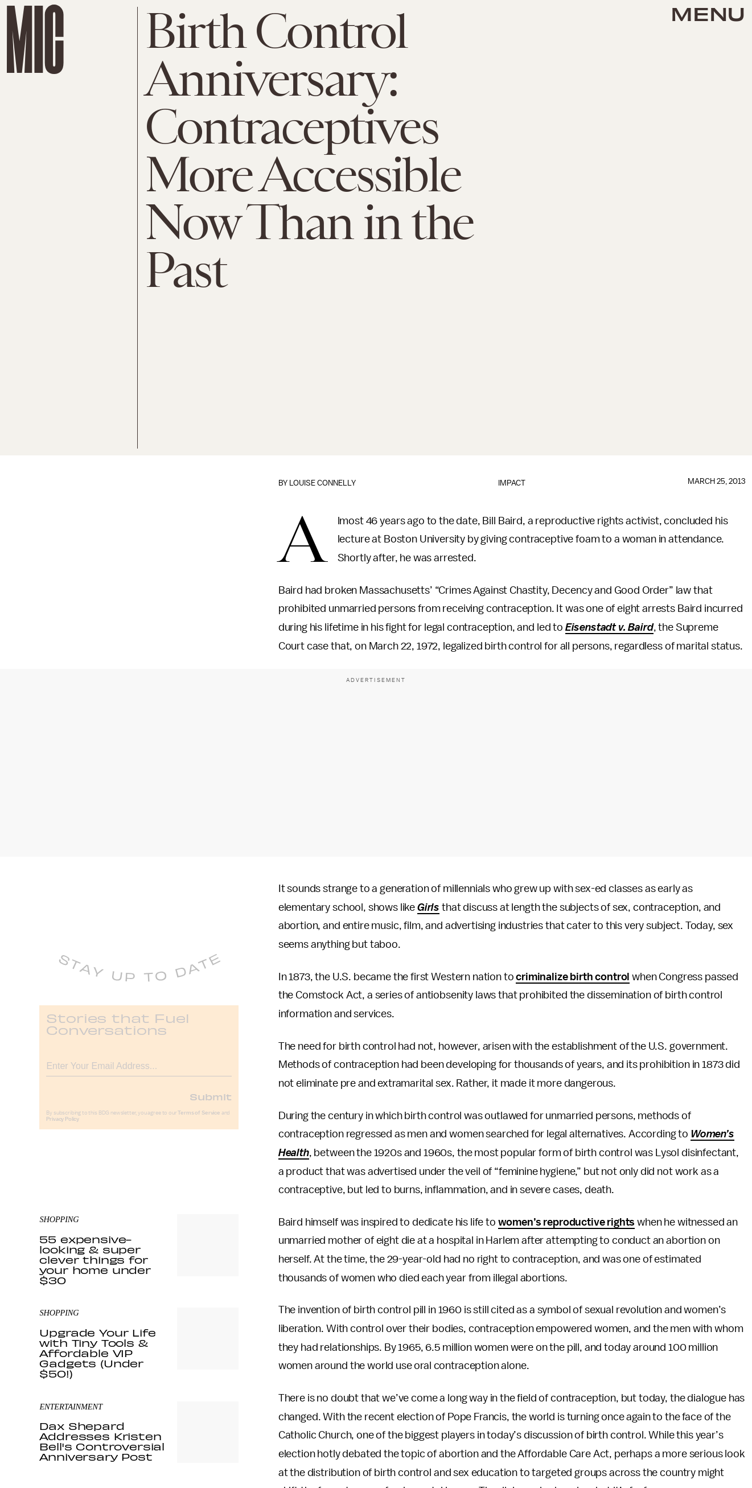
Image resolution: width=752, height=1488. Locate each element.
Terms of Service (199, 1121)
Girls (428, 907)
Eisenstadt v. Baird (609, 627)
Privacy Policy (62, 1128)
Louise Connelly (322, 483)
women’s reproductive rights (566, 1222)
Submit (211, 1105)
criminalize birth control (573, 977)
